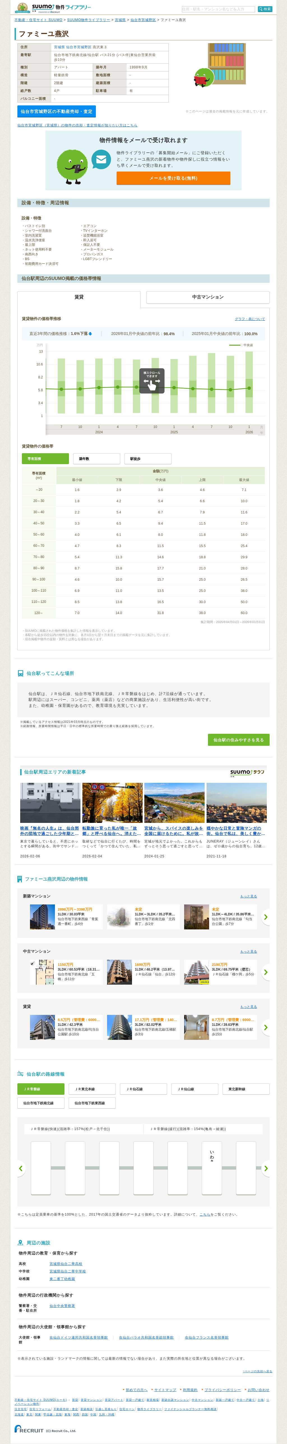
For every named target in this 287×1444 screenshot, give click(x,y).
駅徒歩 (135, 459)
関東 (38, 1414)
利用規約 (190, 1390)
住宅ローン (127, 1409)
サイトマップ (165, 1390)
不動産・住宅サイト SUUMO (39, 20)
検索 (267, 9)
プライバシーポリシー (223, 1390)
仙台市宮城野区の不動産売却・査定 (56, 111)
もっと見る (248, 896)
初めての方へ (137, 1390)
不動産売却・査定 (66, 1409)
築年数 (84, 459)
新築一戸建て (225, 1399)
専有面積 (34, 459)
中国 (93, 1414)
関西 (76, 1414)
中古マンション (202, 1399)
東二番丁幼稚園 (62, 1279)
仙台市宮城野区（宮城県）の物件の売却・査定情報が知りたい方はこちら (77, 125)
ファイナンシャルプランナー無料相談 (190, 1409)
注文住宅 (21, 1409)
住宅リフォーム (40, 1409)
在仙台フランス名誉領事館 (207, 1337)
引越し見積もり (106, 1409)
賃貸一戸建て (135, 1399)
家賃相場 (153, 1399)
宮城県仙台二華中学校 (68, 1271)
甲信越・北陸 (52, 1414)
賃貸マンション (91, 1399)
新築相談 (86, 1409)
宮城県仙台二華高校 (66, 1264)
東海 (67, 1414)
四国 (85, 1414)
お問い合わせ (259, 1390)
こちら (205, 1214)
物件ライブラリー (149, 1409)
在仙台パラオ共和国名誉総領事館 (146, 1337)
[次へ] (265, 917)
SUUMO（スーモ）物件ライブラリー (53, 8)
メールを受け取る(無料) (173, 178)
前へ (21, 1168)
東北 (29, 1414)
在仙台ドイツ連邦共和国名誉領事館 (79, 1337)
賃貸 (75, 1399)
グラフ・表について (250, 319)
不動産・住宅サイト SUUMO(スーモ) (41, 1399)
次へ (265, 1168)
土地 (261, 1399)
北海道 (19, 1414)
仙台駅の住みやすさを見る (239, 740)
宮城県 (120, 20)
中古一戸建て (246, 1399)
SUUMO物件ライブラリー (88, 20)
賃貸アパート (114, 1399)
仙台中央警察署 (62, 1306)
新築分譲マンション (175, 1399)
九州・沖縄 (106, 1414)
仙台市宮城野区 (143, 20)
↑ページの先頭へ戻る (257, 1371)
